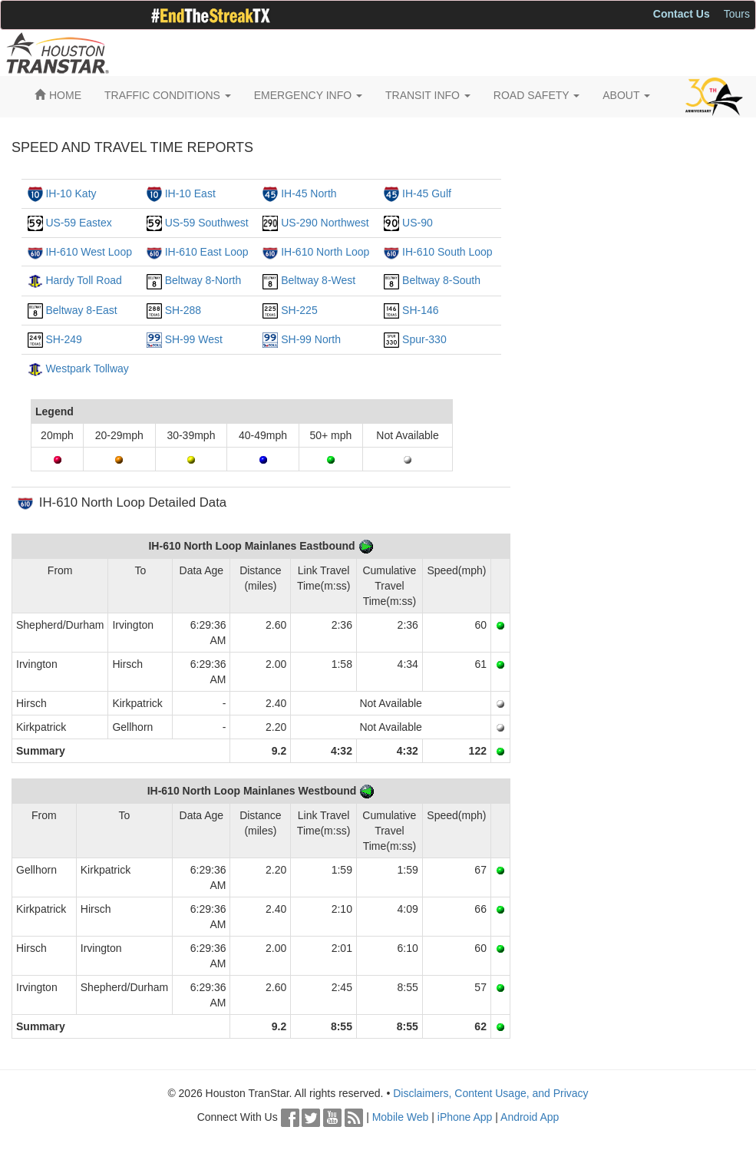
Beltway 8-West (318, 280)
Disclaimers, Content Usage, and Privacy (490, 1093)
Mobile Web (400, 1117)
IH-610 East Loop (207, 252)
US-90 (417, 222)
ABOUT (626, 95)
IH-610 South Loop (447, 252)
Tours (737, 14)
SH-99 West (194, 339)
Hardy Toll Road (83, 280)
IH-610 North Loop (325, 252)
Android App (529, 1117)
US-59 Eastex (78, 222)
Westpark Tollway (86, 368)
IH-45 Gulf (426, 193)
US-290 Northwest (324, 222)
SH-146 (420, 310)
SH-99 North (311, 339)
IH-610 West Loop (88, 252)
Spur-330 (424, 339)
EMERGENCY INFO (308, 95)
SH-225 (299, 310)
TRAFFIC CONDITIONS (167, 95)
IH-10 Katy (70, 193)
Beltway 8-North (203, 280)
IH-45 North (308, 193)
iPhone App (465, 1117)
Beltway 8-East (81, 310)
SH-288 (183, 310)
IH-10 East (190, 193)
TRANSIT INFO (427, 95)
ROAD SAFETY (536, 95)
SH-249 (63, 339)
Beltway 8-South (441, 280)
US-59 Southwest (207, 222)
